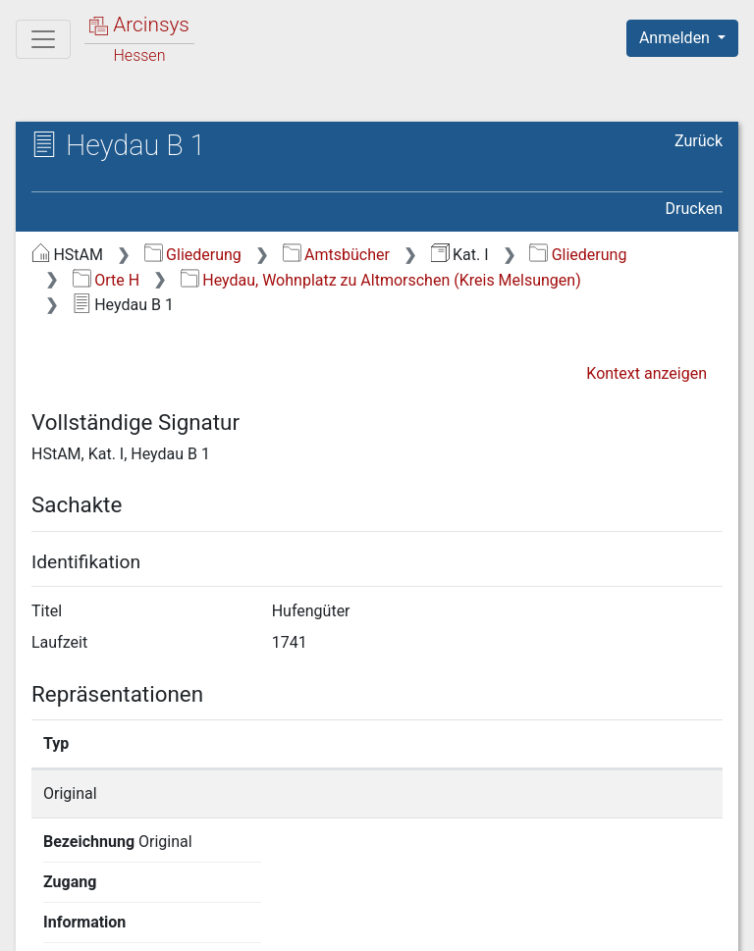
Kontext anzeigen (646, 373)
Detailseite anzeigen (594, 793)
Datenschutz (394, 924)
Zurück (698, 141)
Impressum (688, 924)
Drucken (694, 208)
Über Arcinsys (247, 924)
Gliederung (193, 254)
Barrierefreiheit (544, 924)
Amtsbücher (336, 254)
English (45, 886)
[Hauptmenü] (43, 39)
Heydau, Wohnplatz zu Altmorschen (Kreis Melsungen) (381, 280)
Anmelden (676, 37)
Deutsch (118, 886)
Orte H (106, 280)
